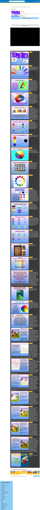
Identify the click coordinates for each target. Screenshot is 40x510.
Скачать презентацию (28, 18)
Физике (2, 34)
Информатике (3, 18)
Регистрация (34, 1)
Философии (3, 36)
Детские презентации (4, 16)
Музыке (2, 24)
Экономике (3, 40)
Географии (3, 13)
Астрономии (3, 11)
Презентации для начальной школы (27, 16)
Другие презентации (4, 41)
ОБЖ (2, 27)
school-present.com (5, 507)
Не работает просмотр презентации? (18, 49)
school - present (7, 1)
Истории (2, 19)
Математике (3, 22)
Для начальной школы (4, 17)
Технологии (3, 33)
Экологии (2, 39)
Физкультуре (3, 35)
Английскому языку (4, 10)
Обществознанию (4, 28)
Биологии (2, 12)
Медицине (3, 23)
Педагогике (3, 30)
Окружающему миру (4, 29)
